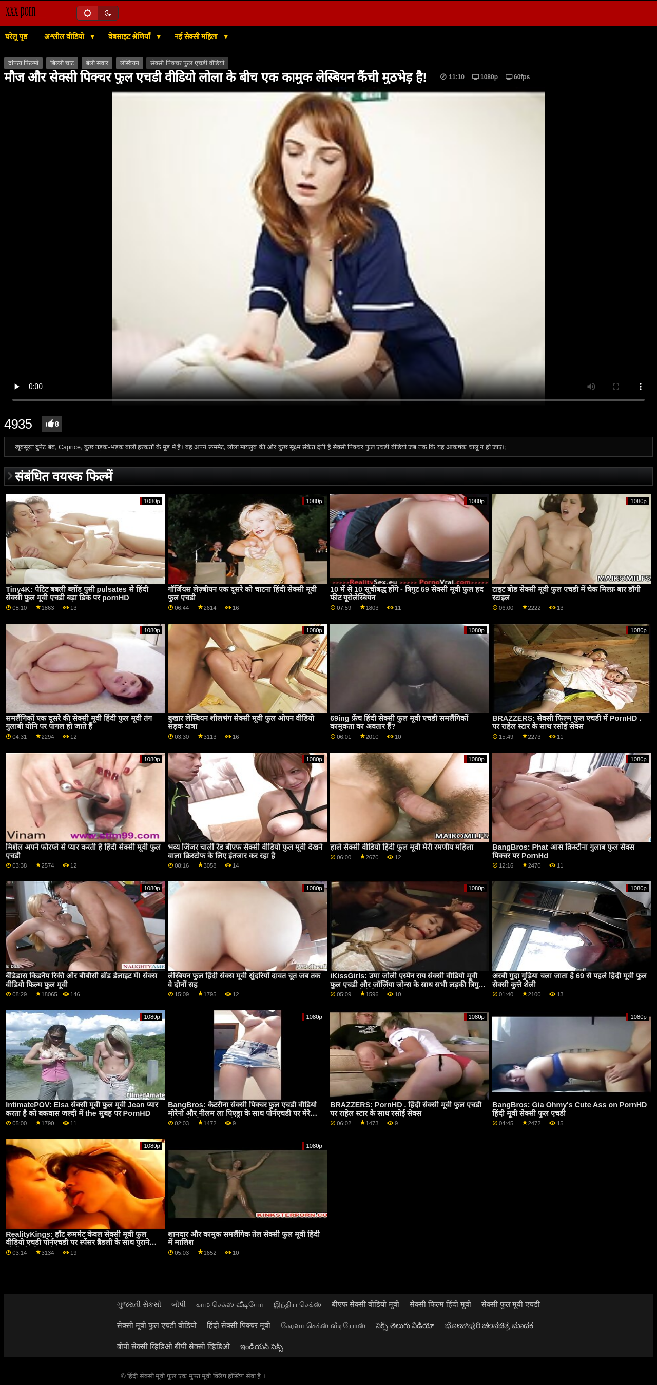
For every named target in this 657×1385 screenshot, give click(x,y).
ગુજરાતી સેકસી (139, 1304)
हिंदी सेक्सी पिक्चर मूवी (238, 1325)
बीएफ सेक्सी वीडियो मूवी (365, 1304)
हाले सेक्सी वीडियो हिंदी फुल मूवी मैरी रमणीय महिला (401, 847)
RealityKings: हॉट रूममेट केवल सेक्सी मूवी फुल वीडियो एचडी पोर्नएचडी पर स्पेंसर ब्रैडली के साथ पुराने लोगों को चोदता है (77, 1242)
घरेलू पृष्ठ (16, 36)
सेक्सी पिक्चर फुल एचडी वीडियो (187, 63)
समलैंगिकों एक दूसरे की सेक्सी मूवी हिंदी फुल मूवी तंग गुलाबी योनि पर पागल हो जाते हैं (79, 722)
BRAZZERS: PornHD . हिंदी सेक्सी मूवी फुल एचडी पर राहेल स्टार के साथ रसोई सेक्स (405, 1109)
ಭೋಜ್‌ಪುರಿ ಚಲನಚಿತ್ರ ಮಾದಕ (489, 1325)
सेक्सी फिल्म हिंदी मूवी (440, 1304)
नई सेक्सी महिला (197, 36)
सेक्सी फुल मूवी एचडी (510, 1304)
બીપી (178, 1304)
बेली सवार (97, 63)
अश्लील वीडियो (65, 36)
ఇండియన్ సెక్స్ (261, 1346)
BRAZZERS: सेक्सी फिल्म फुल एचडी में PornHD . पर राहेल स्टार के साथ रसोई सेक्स (566, 722)
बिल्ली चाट (62, 63)
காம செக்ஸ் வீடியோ (229, 1304)
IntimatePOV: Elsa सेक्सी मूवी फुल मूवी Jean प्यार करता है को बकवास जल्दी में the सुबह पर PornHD (82, 1109)
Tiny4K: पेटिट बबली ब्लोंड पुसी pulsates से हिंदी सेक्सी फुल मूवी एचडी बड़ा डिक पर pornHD (77, 593)
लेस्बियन (129, 63)
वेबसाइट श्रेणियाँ (130, 36)
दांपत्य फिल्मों (23, 63)
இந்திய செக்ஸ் (297, 1304)
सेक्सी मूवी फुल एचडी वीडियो (157, 1325)
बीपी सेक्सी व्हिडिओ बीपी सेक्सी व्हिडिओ (173, 1346)
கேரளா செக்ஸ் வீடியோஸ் (323, 1325)
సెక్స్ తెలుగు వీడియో (405, 1325)
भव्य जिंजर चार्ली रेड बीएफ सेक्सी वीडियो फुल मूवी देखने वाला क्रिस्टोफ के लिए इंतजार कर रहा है (245, 851)
